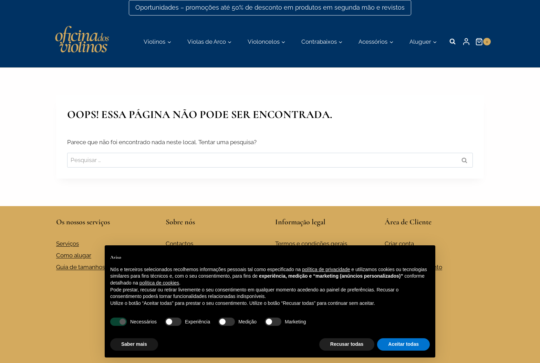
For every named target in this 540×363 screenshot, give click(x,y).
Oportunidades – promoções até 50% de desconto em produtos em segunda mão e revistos (270, 7)
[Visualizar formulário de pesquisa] (452, 41)
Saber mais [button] (134, 344)
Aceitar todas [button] (403, 344)
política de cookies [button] (159, 283)
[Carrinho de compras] (483, 41)
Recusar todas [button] (346, 344)
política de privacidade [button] (326, 269)
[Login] (466, 41)
